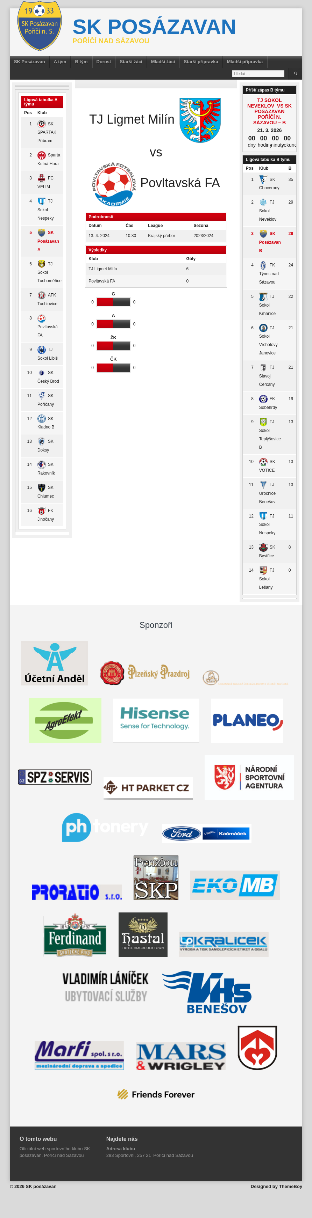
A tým (60, 61)
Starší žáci (131, 61)
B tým (81, 61)
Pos (28, 112)
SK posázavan (154, 26)
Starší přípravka (201, 61)
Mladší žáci (163, 61)
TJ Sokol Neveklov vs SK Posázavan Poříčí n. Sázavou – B (269, 111)
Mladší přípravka (245, 61)
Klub (42, 112)
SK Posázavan (29, 61)
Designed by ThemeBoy (276, 1186)
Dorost (104, 61)
